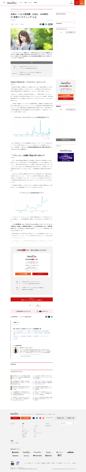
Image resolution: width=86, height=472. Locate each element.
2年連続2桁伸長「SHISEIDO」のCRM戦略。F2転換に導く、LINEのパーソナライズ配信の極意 (21, 382)
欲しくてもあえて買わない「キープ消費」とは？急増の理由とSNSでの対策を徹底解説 (31, 331)
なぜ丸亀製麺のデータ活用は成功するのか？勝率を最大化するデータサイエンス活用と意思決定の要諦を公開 (21, 393)
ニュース (21, 2)
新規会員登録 (23, 274)
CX (22, 427)
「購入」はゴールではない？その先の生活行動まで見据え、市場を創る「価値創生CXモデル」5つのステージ (43, 382)
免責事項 (48, 463)
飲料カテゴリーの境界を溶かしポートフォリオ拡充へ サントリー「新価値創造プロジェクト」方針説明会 (43, 393)
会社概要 (52, 463)
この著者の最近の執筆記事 (25, 356)
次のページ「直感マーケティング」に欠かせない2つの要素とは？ (32, 299)
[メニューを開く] (4, 2)
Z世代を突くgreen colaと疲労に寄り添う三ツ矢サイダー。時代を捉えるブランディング (21, 388)
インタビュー (36, 425)
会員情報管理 (43, 463)
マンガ (35, 427)
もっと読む (15, 338)
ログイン (40, 274)
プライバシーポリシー (67, 463)
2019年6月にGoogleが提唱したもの (33, 224)
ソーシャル (21, 24)
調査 (35, 431)
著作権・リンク (30, 463)
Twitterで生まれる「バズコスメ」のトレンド (28, 66)
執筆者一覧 (24, 436)
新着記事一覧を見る (66, 139)
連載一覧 (23, 434)
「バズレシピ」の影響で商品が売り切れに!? (28, 68)
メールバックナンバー (31, 270)
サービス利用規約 (59, 463)
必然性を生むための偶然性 (24, 74)
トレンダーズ (16, 324)
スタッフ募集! (37, 463)
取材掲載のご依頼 (70, 418)
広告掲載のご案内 (60, 418)
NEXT (38, 305)
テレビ (35, 434)
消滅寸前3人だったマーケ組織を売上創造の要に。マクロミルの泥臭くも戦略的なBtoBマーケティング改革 (21, 377)
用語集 (35, 2)
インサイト (24, 429)
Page (14, 73)
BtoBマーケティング (25, 431)
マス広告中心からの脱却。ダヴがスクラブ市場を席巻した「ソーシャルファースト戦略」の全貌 (43, 377)
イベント (30, 2)
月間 (70, 32)
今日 (61, 32)
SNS (35, 436)
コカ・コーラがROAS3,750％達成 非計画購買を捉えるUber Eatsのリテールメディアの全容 (43, 399)
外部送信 (73, 463)
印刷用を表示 (14, 316)
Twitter (12, 24)
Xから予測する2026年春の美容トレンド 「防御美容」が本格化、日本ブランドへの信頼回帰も (43, 388)
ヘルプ (25, 463)
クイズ (35, 429)
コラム (16, 24)
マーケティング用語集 (14, 442)
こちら (33, 87)
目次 (41, 62)
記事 (25, 2)
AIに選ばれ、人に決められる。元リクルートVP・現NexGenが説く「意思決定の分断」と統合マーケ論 (21, 399)
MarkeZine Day (48, 425)
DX (22, 425)
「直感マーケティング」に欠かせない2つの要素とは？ (30, 72)
